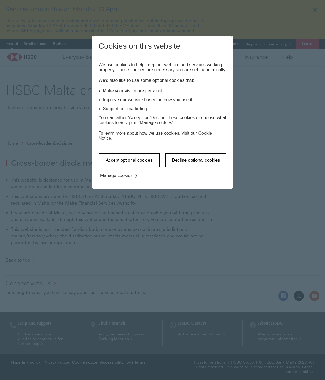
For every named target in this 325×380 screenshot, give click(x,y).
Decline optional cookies (196, 160)
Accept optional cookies (129, 160)
